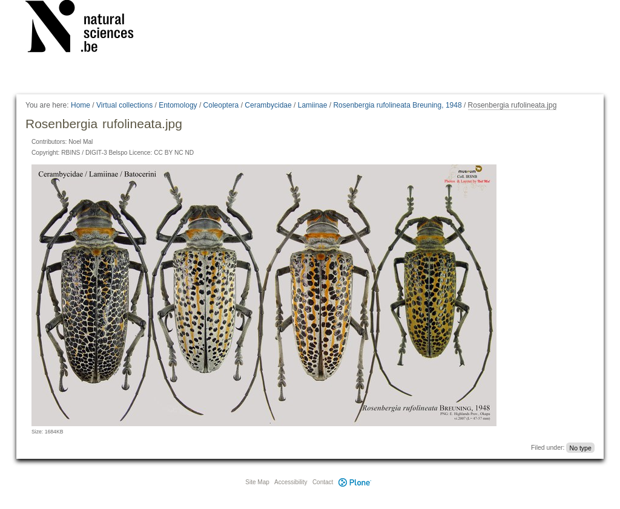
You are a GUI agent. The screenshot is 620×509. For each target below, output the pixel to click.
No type (581, 447)
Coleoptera (221, 105)
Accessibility (290, 482)
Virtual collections (124, 105)
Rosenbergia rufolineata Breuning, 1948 (397, 105)
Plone (355, 482)
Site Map (257, 482)
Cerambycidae (268, 105)
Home (80, 105)
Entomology (178, 105)
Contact (322, 482)
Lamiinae (313, 105)
